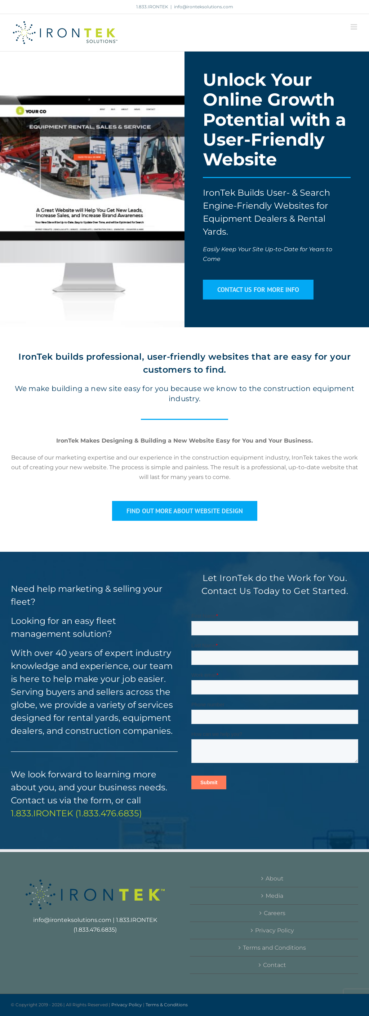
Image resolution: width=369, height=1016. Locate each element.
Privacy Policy (274, 930)
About (275, 878)
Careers (274, 913)
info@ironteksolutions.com (203, 6)
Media (274, 895)
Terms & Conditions (167, 1004)
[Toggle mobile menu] (354, 27)
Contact (274, 965)
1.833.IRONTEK (152, 6)
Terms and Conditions (274, 947)
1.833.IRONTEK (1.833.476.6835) (76, 813)
